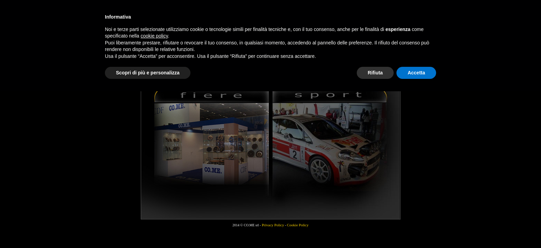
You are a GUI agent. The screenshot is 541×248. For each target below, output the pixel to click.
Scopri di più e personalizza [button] (147, 72)
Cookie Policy (298, 225)
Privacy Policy (273, 225)
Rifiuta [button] (375, 72)
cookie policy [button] (154, 36)
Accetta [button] (416, 72)
